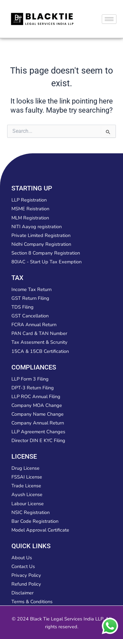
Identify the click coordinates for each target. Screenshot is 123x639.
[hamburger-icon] (109, 19)
